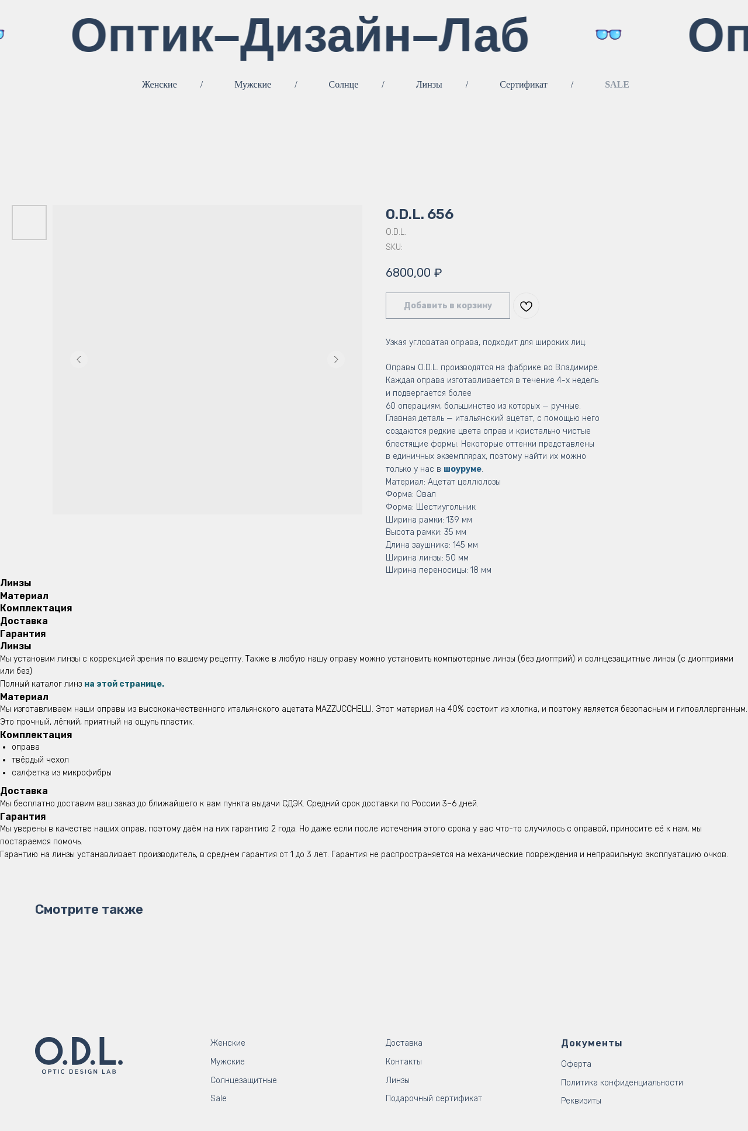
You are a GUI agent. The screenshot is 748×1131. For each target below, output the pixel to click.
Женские (159, 84)
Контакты (404, 1062)
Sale (218, 1099)
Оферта (576, 1064)
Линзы (429, 84)
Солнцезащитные (243, 1080)
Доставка (404, 1043)
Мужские (252, 84)
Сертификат (523, 84)
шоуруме (463, 469)
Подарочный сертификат (434, 1099)
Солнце (344, 84)
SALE (617, 84)
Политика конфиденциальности (622, 1083)
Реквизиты (581, 1101)
